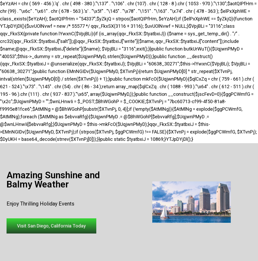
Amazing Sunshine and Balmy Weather (53, 180)
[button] (51, 226)
